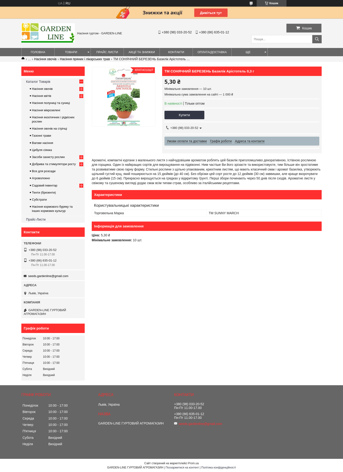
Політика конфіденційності (218, 467)
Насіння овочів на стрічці (49, 128)
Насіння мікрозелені (46, 110)
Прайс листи (107, 52)
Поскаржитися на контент (182, 467)
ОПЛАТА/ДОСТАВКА (212, 52)
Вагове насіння (42, 143)
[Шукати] (317, 39)
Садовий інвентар (44, 185)
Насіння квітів (41, 96)
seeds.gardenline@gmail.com (48, 276)
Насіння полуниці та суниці (51, 103)
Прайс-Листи (36, 219)
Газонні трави (41, 135)
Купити (184, 115)
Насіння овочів (45, 59)
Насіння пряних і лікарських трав (85, 59)
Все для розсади (44, 171)
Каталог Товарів (38, 81)
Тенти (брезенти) (44, 192)
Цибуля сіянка (42, 150)
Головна (38, 52)
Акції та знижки (142, 52)
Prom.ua (193, 463)
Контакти (176, 52)
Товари (71, 52)
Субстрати (39, 199)
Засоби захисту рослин (48, 157)
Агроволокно (41, 178)
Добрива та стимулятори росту (54, 164)
